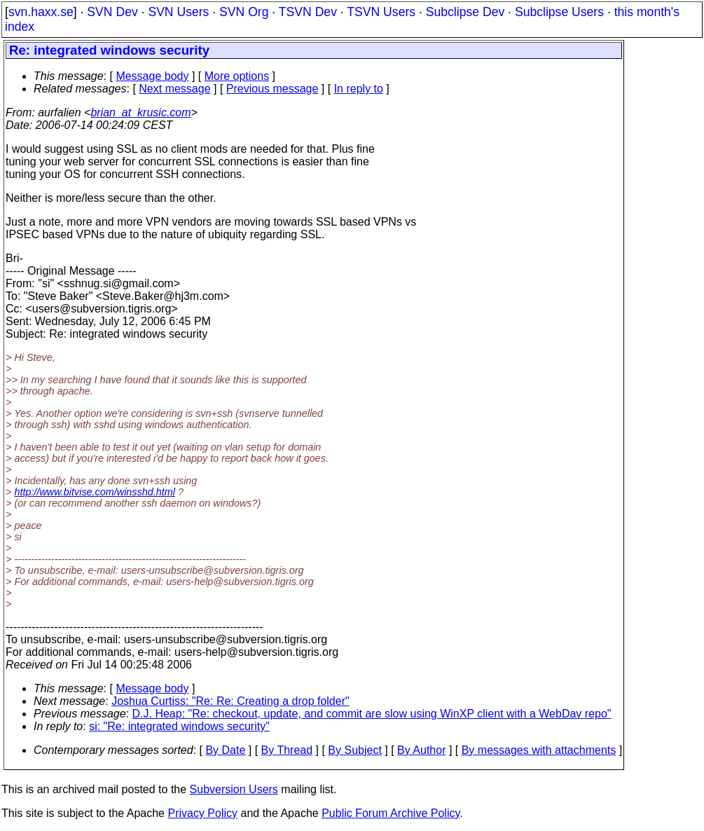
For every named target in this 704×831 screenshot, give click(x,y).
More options (237, 76)
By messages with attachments (539, 750)
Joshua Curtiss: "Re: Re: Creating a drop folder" (230, 701)
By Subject (354, 750)
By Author (421, 750)
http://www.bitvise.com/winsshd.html (94, 491)
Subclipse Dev (465, 12)
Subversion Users (234, 789)
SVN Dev (112, 12)
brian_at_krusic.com (140, 112)
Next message (174, 89)
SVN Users (178, 12)
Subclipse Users (559, 12)
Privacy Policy (202, 813)
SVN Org (243, 12)
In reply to (358, 89)
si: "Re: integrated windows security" (179, 726)
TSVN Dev (308, 12)
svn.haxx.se (41, 12)
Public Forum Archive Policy (391, 813)
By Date (225, 750)
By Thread (287, 750)
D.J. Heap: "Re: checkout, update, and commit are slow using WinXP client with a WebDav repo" (372, 714)
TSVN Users (381, 12)
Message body (152, 76)
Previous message (272, 89)
